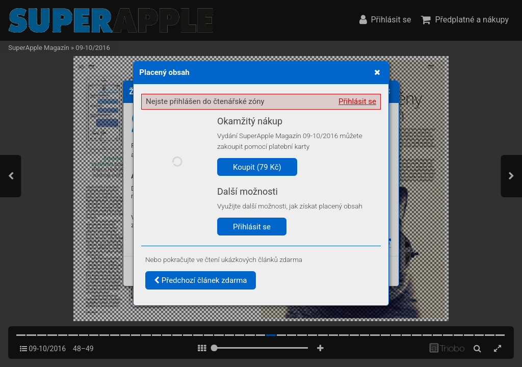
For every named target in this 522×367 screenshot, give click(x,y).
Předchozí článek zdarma (200, 280)
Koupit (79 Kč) (257, 167)
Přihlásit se (357, 101)
